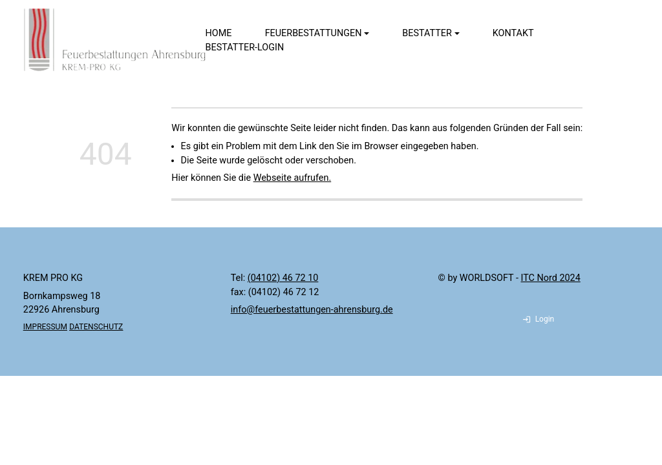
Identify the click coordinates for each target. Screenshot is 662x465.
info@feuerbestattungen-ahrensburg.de (312, 309)
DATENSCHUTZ (96, 326)
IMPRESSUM (45, 326)
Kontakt (513, 33)
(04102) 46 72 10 (283, 278)
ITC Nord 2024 (551, 278)
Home (219, 33)
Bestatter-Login (245, 47)
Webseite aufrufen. (292, 177)
